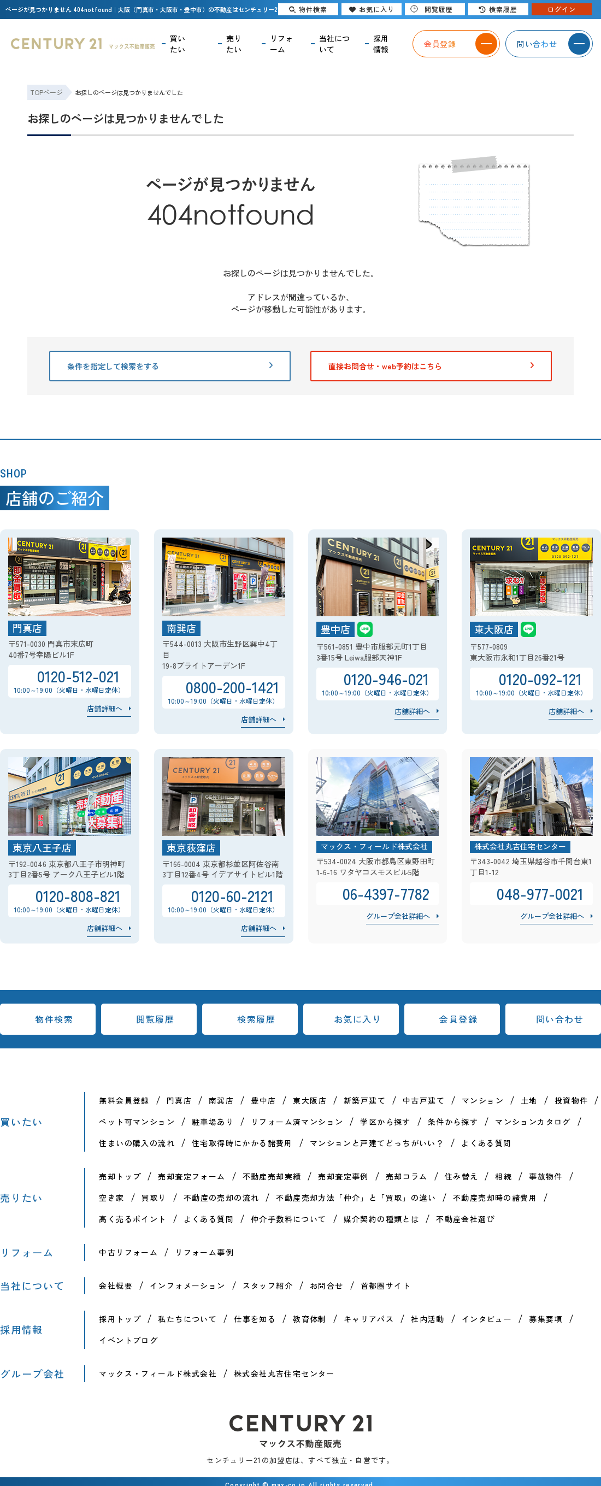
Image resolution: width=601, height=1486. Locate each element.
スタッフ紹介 (268, 1285)
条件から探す (453, 1121)
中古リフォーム (128, 1252)
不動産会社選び (465, 1218)
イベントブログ (128, 1340)
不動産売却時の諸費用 (495, 1197)
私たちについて (187, 1318)
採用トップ (120, 1318)
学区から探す (385, 1121)
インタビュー (487, 1318)
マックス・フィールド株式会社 (158, 1373)
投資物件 (571, 1100)
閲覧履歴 (155, 1018)
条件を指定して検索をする (170, 366)
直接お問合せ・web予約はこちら (431, 366)
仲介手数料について (289, 1218)
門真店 (179, 1100)
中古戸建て (424, 1100)
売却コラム (407, 1176)
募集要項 (546, 1318)
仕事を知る (255, 1318)
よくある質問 (486, 1142)
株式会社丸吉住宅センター (284, 1373)
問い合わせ (560, 1018)
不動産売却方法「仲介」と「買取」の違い (356, 1197)
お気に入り (358, 1018)
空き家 (111, 1197)
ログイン (561, 9)
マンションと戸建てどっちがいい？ (377, 1142)
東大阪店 (310, 1100)
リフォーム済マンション (297, 1121)
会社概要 (116, 1285)
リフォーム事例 (204, 1252)
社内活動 (428, 1318)
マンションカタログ (533, 1121)
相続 (503, 1176)
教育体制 (310, 1318)
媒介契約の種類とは (382, 1218)
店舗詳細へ (104, 708)
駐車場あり (213, 1121)
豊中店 (263, 1100)
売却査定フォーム (191, 1176)
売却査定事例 (343, 1176)
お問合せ (327, 1285)
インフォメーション (188, 1285)
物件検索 (54, 1018)
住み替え (462, 1176)
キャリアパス (369, 1318)
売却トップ (120, 1176)
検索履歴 (256, 1018)
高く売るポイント (132, 1218)
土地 (529, 1100)
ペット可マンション (137, 1121)
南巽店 (221, 1100)
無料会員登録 (124, 1100)
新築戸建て (365, 1100)
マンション (483, 1100)
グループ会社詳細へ (398, 916)
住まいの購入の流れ (137, 1142)
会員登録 (458, 1018)
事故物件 (546, 1176)
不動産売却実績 (272, 1176)
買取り (154, 1197)
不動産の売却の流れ (222, 1197)
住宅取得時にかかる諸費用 (242, 1142)
